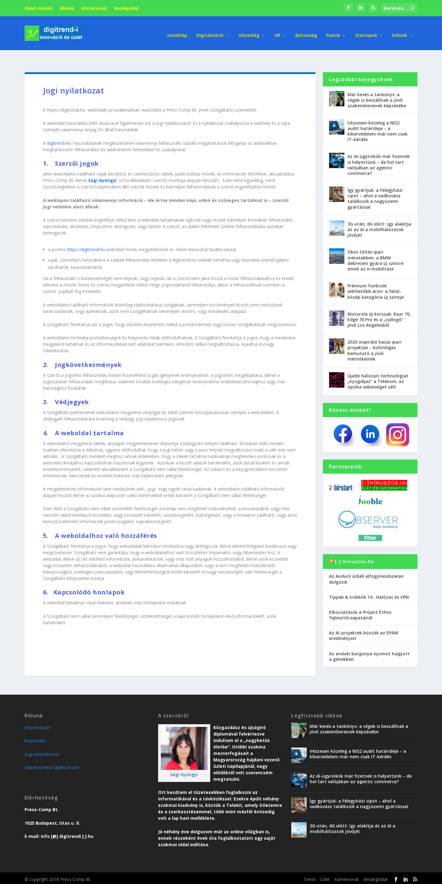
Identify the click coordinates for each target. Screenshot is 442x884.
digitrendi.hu (59, 128)
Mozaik (67, 8)
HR (277, 30)
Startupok (366, 30)
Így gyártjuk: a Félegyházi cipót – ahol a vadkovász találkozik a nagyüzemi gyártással (375, 183)
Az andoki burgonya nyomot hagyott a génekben (369, 641)
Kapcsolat (35, 726)
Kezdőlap (177, 30)
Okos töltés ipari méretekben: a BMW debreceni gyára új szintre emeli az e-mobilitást (375, 245)
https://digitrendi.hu (86, 235)
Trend (309, 864)
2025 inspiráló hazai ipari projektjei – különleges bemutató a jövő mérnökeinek (374, 335)
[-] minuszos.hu (354, 547)
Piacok (333, 30)
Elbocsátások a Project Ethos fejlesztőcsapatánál (360, 600)
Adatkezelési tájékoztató (52, 753)
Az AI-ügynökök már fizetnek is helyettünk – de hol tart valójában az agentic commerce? (378, 150)
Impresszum (38, 713)
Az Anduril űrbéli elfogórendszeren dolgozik (366, 564)
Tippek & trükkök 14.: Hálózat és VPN (369, 582)
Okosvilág (248, 30)
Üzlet (325, 864)
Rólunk (399, 30)
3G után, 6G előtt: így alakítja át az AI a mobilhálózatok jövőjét (379, 214)
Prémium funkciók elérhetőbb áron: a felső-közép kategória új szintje (375, 276)
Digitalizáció (209, 30)
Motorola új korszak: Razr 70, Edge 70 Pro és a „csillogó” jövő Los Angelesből (379, 304)
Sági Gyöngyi (184, 760)
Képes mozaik (38, 8)
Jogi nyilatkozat (42, 739)
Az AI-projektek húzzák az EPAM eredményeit (363, 620)
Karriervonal (94, 8)
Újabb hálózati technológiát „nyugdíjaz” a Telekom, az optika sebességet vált (378, 366)
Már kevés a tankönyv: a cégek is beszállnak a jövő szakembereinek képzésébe (376, 85)
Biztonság (306, 30)
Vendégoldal (126, 8)
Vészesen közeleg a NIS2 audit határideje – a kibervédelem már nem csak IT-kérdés (377, 116)
